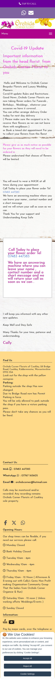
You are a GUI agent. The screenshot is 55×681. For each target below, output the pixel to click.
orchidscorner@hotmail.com (31, 482)
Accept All (27, 658)
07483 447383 (11, 192)
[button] (27, 3)
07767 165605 (29, 475)
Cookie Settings (27, 674)
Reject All (27, 666)
